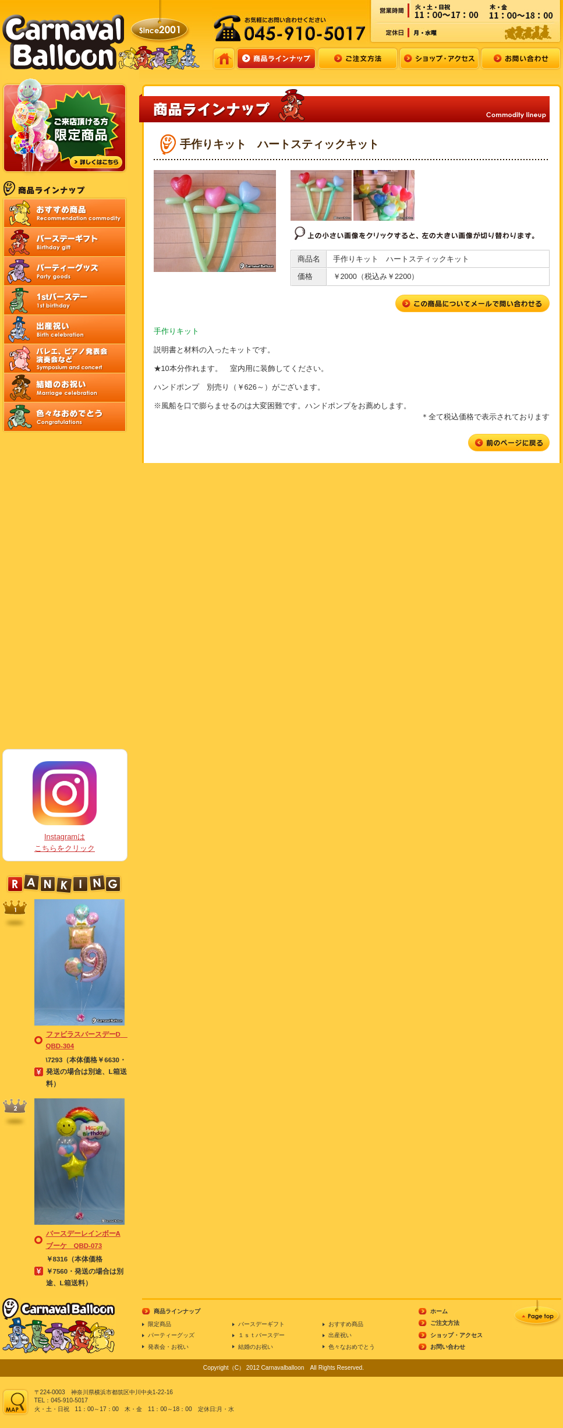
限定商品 (159, 1324)
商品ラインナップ (177, 1311)
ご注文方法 (444, 1323)
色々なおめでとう (351, 1347)
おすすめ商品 (345, 1324)
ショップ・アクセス (456, 1335)
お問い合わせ (447, 1347)
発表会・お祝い (168, 1347)
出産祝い (340, 1335)
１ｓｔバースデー (261, 1335)
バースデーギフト (261, 1324)
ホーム (439, 1311)
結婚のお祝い (255, 1347)
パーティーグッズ (171, 1335)
